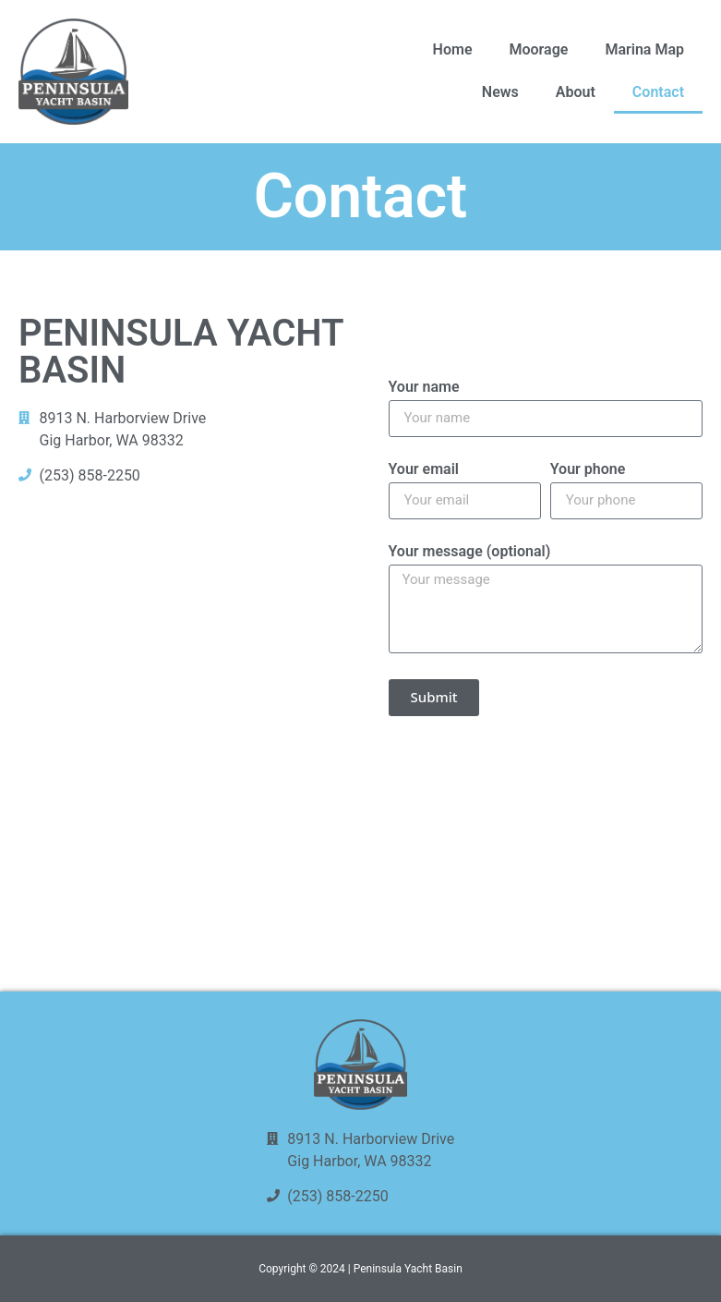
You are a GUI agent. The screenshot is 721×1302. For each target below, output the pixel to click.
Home (453, 49)
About (575, 92)
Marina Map (644, 49)
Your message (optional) (470, 552)
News (500, 92)
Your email (424, 470)
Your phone (588, 470)
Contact (658, 92)
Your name (424, 387)
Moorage (538, 49)
